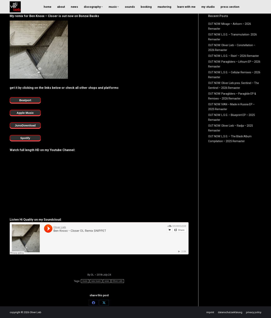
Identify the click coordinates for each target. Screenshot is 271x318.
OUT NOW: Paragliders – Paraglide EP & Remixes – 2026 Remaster (232, 96)
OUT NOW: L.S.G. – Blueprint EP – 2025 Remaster (231, 117)
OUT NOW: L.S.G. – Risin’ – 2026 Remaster (233, 55)
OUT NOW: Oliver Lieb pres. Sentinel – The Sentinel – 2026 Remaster (233, 85)
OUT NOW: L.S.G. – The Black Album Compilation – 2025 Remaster (230, 139)
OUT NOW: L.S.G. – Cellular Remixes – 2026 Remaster (234, 75)
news (106, 281)
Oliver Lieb (118, 281)
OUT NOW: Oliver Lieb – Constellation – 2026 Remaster (231, 48)
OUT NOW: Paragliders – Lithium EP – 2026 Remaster (234, 64)
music (85, 281)
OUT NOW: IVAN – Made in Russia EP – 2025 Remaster (231, 107)
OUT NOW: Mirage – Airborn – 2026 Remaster (229, 26)
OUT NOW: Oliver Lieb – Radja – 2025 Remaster (230, 128)
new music (96, 281)
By (90, 274)
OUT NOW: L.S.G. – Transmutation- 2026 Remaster (232, 37)
